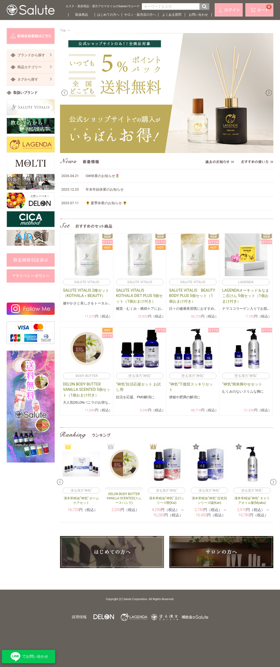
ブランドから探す (34, 55)
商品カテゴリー (34, 67)
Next (269, 93)
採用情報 (79, 617)
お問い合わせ (198, 15)
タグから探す (34, 79)
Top (63, 30)
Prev (64, 93)
